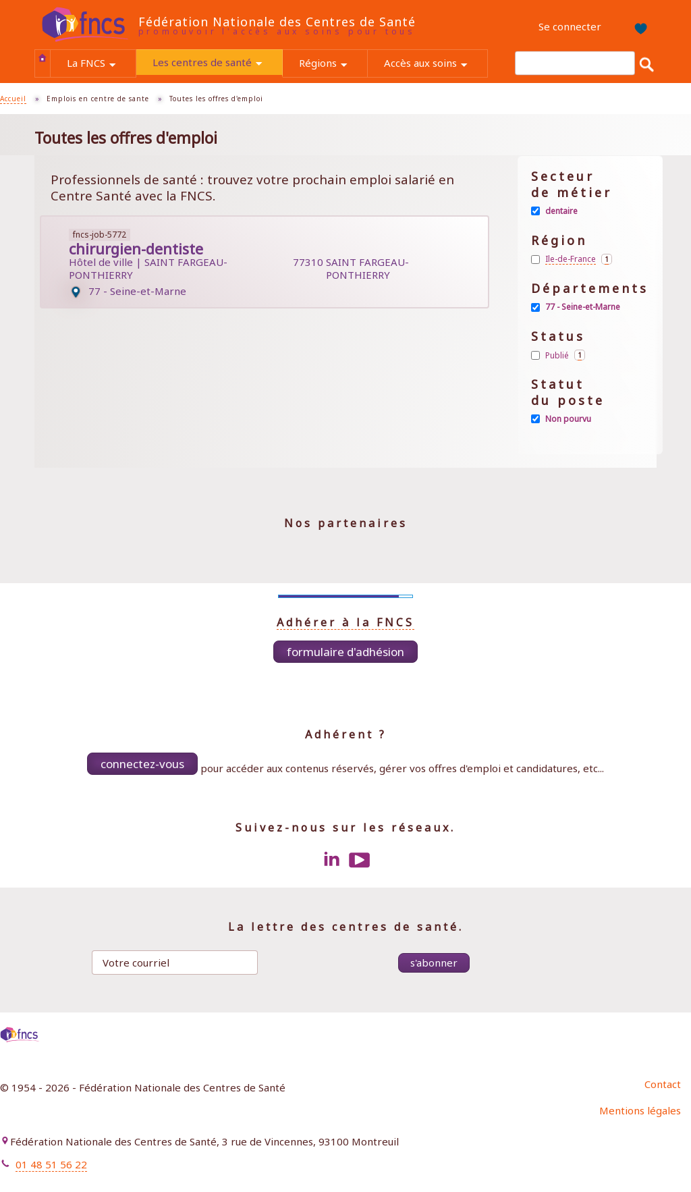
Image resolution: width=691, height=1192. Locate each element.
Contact (662, 1084)
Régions (333, 64)
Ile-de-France (578, 259)
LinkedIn (331, 860)
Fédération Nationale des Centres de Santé (277, 21)
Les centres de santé (217, 63)
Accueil (42, 57)
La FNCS (101, 64)
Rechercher (646, 63)
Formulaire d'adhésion (345, 651)
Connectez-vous (142, 763)
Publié (565, 355)
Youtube (360, 860)
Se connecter (569, 26)
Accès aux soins (435, 64)
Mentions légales (640, 1110)
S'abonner (434, 962)
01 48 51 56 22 (51, 1164)
